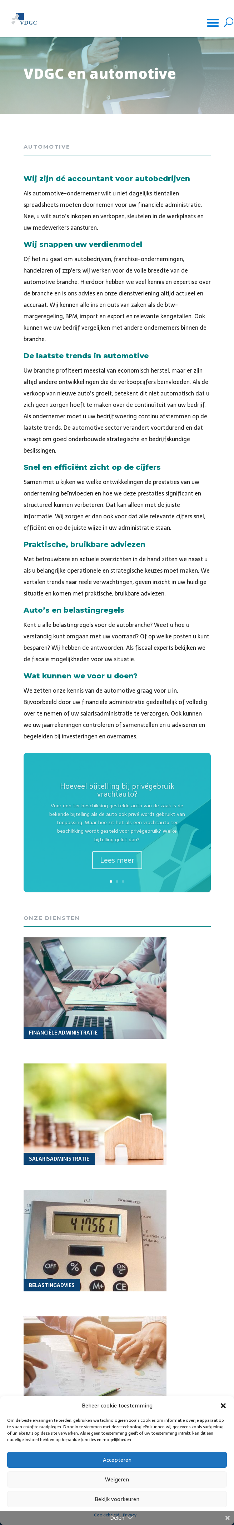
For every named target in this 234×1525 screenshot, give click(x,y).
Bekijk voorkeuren (117, 1499)
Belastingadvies (52, 1285)
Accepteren (117, 1459)
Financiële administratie (63, 1033)
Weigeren (117, 1479)
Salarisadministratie (59, 1159)
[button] (223, 1405)
